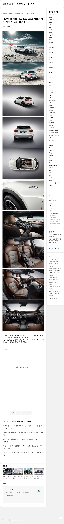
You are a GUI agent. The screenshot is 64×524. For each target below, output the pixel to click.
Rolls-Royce (52, 168)
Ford (50, 75)
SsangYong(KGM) (54, 183)
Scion (50, 173)
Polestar (51, 155)
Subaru (51, 185)
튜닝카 (50, 259)
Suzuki (51, 188)
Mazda (51, 125)
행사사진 (51, 208)
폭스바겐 (51, 270)
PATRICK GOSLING (55, 219)
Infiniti (50, 87)
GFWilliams (53, 217)
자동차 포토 (52, 279)
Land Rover (52, 112)
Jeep (50, 95)
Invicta (50, 90)
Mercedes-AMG (53, 130)
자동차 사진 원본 (53, 286)
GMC (50, 80)
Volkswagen (52, 200)
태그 (32, 4)
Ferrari (51, 67)
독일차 (50, 266)
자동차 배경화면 (53, 277)
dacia (50, 57)
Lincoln (51, 117)
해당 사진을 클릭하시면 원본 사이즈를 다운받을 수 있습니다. (55, 240)
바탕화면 (51, 295)
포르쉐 (50, 289)
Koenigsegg (52, 100)
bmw (57, 279)
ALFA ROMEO (53, 19)
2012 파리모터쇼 (53, 298)
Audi (50, 27)
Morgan (51, 142)
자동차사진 (52, 273)
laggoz (20, 520)
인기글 (57, 248)
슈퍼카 (50, 275)
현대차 (50, 263)
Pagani (51, 150)
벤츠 (54, 259)
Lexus (50, 115)
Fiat (50, 70)
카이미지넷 (8, 4)
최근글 (51, 248)
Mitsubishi (51, 140)
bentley (51, 29)
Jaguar (51, 92)
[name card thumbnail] (38, 491)
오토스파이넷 (21, 4)
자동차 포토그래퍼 (54, 213)
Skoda (50, 178)
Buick (50, 37)
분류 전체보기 (53, 12)
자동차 (56, 282)
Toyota (51, 195)
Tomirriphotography (55, 223)
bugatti (51, 35)
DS (50, 65)
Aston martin (52, 24)
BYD (50, 40)
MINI (50, 137)
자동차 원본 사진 (53, 291)
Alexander (52, 215)
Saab (50, 170)
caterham (51, 45)
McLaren (51, 127)
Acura (50, 17)
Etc (50, 205)
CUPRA (51, 55)
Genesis (51, 77)
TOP (60, 518)
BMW (50, 32)
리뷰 (60, 291)
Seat (50, 175)
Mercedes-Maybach (54, 135)
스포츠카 (51, 282)
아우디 (50, 284)
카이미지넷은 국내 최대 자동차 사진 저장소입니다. (19, 492)
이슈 (59, 268)
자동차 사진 (52, 261)
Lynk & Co (52, 14)
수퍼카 (50, 293)
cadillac (51, 42)
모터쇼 (51, 210)
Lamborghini (52, 107)
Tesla (50, 193)
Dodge (51, 62)
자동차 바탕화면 (53, 268)
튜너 (59, 293)
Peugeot (51, 152)
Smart (50, 180)
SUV (57, 261)
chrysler (51, 50)
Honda (51, 82)
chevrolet (51, 47)
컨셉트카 (58, 273)
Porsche (51, 158)
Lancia (51, 110)
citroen (51, 52)
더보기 (5, 349)
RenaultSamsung (53, 165)
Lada (50, 105)
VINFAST (51, 198)
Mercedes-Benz (10, 421)
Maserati (51, 122)
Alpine (50, 22)
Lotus (50, 120)
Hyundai (51, 85)
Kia (50, 97)
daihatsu (51, 60)
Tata (50, 190)
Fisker (50, 72)
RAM (50, 160)
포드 (60, 286)
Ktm (50, 102)
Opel (50, 148)
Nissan (51, 145)
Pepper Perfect (54, 221)
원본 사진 (55, 263)
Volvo (50, 203)
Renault (51, 163)
